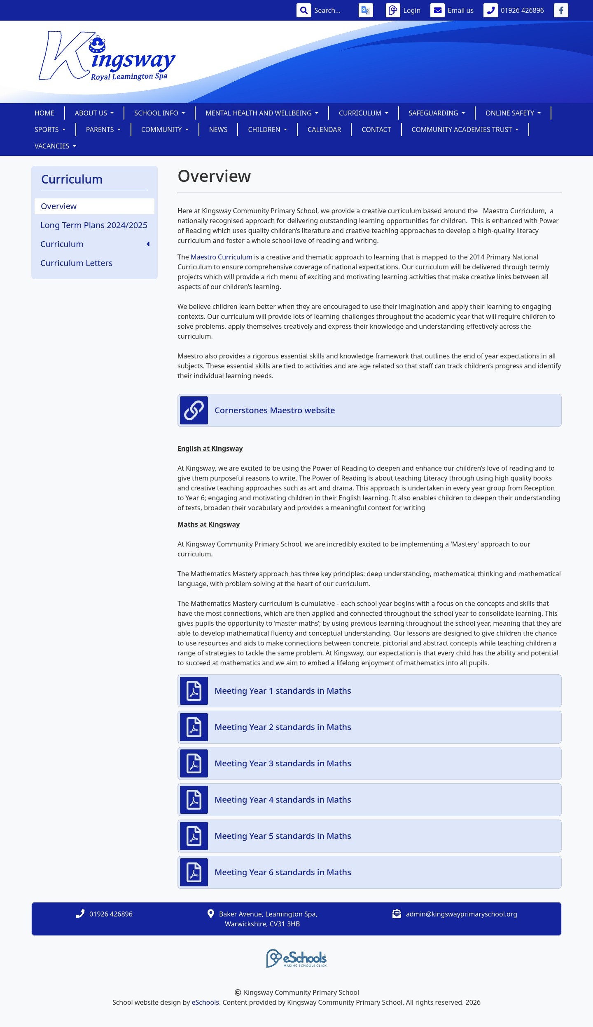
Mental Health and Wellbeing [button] (259, 113)
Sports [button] (48, 129)
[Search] (331, 10)
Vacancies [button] (53, 146)
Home (44, 113)
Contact (376, 129)
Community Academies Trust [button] (463, 129)
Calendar (324, 129)
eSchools (205, 1002)
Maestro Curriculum (221, 256)
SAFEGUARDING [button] (434, 113)
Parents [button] (101, 129)
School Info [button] (157, 113)
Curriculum (94, 244)
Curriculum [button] (361, 113)
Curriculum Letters (76, 263)
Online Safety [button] (511, 113)
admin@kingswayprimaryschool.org (461, 914)
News (218, 129)
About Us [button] (92, 113)
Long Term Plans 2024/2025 (93, 225)
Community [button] (162, 129)
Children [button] (265, 129)
